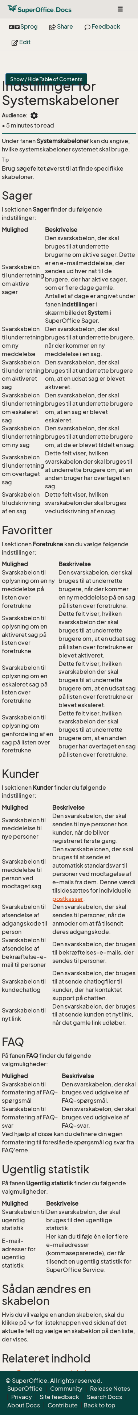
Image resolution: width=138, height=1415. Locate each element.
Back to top (99, 1405)
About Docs (23, 1405)
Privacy (21, 1397)
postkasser (67, 898)
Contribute (63, 1405)
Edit (21, 42)
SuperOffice (24, 1388)
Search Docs (104, 1397)
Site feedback (59, 1397)
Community (66, 1388)
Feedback (102, 26)
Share (61, 26)
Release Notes (110, 1388)
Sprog (23, 26)
